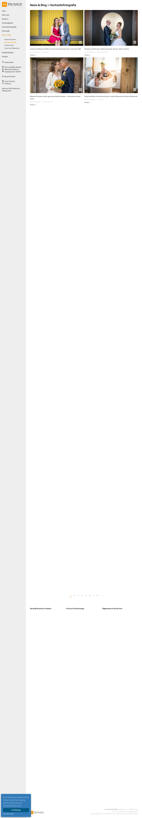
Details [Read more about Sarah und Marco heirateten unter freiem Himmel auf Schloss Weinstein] (86, 102)
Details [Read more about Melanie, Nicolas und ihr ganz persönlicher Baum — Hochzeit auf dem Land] (32, 105)
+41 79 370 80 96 (120, 811)
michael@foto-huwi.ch (132, 811)
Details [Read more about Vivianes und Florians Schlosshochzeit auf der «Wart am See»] (86, 55)
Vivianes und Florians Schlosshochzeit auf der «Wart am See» (106, 49)
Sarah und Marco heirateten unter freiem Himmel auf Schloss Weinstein (110, 96)
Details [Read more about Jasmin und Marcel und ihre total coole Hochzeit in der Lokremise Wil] (32, 55)
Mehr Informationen (8, 813)
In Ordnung (16, 810)
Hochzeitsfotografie (35, 52)
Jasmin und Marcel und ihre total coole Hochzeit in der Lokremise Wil (55, 49)
